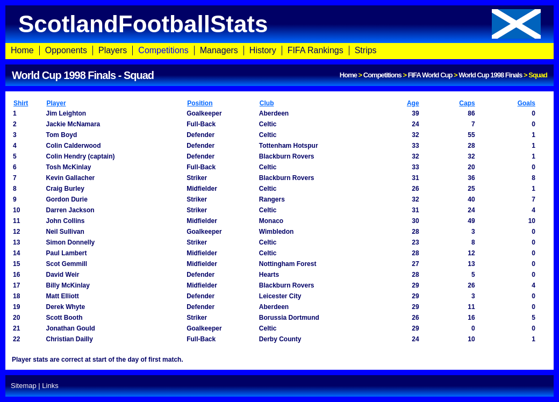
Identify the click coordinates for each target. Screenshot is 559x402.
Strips (366, 50)
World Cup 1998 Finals (490, 75)
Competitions (163, 50)
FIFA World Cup (430, 75)
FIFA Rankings (315, 50)
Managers (219, 50)
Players (112, 50)
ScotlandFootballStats (279, 24)
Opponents (66, 50)
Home (22, 50)
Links (50, 386)
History (262, 50)
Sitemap (24, 386)
